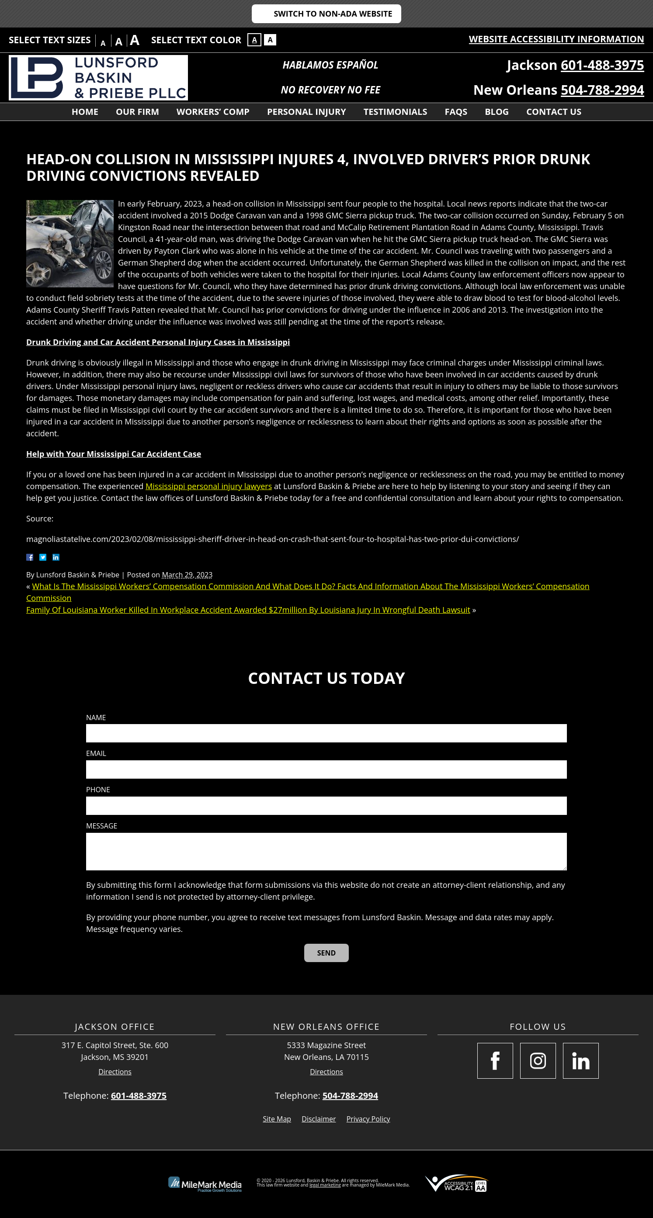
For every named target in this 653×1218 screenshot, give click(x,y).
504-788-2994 (602, 90)
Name (96, 717)
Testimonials (395, 111)
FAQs (456, 111)
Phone (98, 789)
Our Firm (137, 111)
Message (101, 826)
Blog (497, 111)
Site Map (277, 1119)
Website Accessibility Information (556, 39)
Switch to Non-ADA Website (333, 13)
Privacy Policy (368, 1119)
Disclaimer (319, 1119)
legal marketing (325, 1185)
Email (96, 753)
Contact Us (553, 111)
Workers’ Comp (213, 111)
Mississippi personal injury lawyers (209, 486)
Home (85, 111)
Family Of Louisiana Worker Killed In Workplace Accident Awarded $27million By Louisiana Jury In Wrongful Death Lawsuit (248, 609)
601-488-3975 (602, 65)
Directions (115, 1072)
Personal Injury (306, 111)
